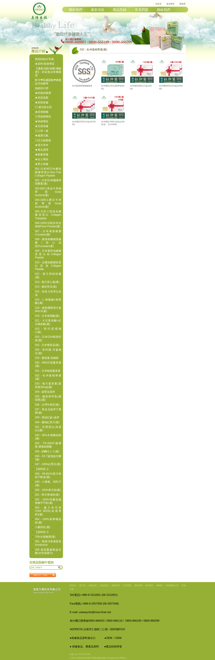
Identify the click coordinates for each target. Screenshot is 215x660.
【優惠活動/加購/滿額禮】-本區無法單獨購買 (48, 72)
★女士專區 (41, 159)
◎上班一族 (41, 130)
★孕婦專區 (41, 121)
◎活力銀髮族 (43, 140)
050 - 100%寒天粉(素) (48, 490)
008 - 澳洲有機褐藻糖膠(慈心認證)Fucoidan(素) (48, 243)
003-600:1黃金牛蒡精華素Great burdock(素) (48, 192)
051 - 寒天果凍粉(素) (47, 494)
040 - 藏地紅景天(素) (47, 422)
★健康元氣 (41, 135)
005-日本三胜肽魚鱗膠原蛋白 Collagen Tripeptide (48, 215)
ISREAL (122, 658)
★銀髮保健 (41, 154)
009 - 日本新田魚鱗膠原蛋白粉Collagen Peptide (48, 254)
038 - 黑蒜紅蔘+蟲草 (47, 417)
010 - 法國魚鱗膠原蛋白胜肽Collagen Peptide (48, 266)
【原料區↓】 (42, 469)
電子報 (82, 585)
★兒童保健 (41, 126)
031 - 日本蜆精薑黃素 (47, 370)
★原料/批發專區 (44, 63)
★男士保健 (41, 164)
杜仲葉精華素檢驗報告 (82, 86)
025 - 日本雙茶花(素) (47, 345)
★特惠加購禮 (43, 93)
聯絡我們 (163, 10)
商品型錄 (119, 10)
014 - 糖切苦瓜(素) (46, 286)
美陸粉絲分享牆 (44, 59)
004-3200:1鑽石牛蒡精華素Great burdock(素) (48, 203)
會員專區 (170, 4)
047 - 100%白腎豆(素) (48, 464)
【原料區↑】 (42, 532)
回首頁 (158, 4)
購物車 (183, 4)
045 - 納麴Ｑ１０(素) (47, 451)
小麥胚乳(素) (42, 527)
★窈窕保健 (41, 102)
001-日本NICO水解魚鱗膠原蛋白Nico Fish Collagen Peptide (48, 172)
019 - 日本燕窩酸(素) (47, 315)
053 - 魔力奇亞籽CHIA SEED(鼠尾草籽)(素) (48, 511)
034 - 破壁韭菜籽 (45, 391)
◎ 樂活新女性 (43, 107)
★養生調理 (41, 149)
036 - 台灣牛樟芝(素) (47, 404)
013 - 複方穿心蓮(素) (47, 282)
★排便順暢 (41, 111)
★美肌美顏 (41, 97)
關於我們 (75, 10)
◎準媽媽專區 (43, 116)
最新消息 (97, 10)
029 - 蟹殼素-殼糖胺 (47, 357)
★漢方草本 (41, 145)
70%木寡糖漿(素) (45, 536)
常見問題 (141, 10)
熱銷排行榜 (41, 88)
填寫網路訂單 (172, 585)
